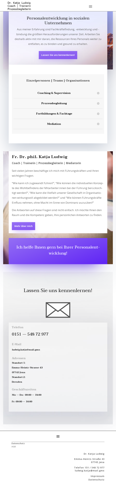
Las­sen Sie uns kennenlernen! (58, 55)
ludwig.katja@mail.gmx (89, 470)
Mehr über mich (23, 226)
